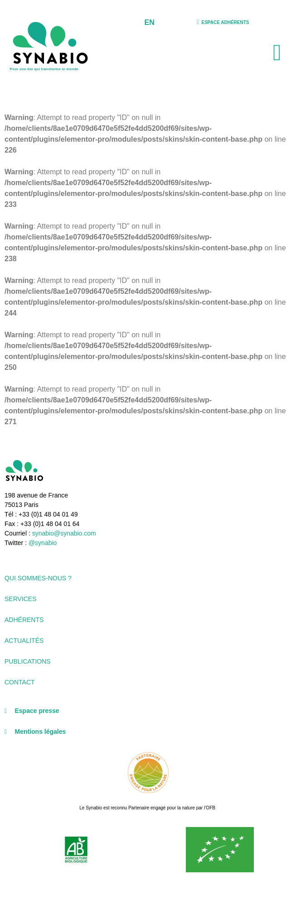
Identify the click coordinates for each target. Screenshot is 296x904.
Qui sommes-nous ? (38, 578)
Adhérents (24, 619)
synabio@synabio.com (63, 533)
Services (21, 599)
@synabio (43, 542)
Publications (28, 661)
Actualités (24, 640)
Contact (20, 682)
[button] (277, 53)
